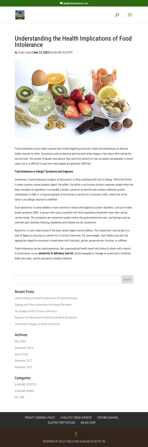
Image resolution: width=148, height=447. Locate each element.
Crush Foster (25, 52)
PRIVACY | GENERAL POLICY (40, 417)
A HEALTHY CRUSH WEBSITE (76, 417)
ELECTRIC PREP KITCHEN (61, 422)
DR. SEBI (19, 397)
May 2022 (20, 341)
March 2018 (21, 354)
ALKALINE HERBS (24, 391)
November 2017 (23, 367)
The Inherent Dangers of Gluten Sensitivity (37, 324)
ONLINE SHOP (88, 422)
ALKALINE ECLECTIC (62, 52)
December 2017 (23, 360)
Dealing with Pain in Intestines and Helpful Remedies (43, 304)
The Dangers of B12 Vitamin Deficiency (36, 311)
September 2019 (24, 348)
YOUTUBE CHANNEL (107, 417)
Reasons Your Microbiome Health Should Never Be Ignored (46, 317)
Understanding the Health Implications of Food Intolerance (46, 298)
